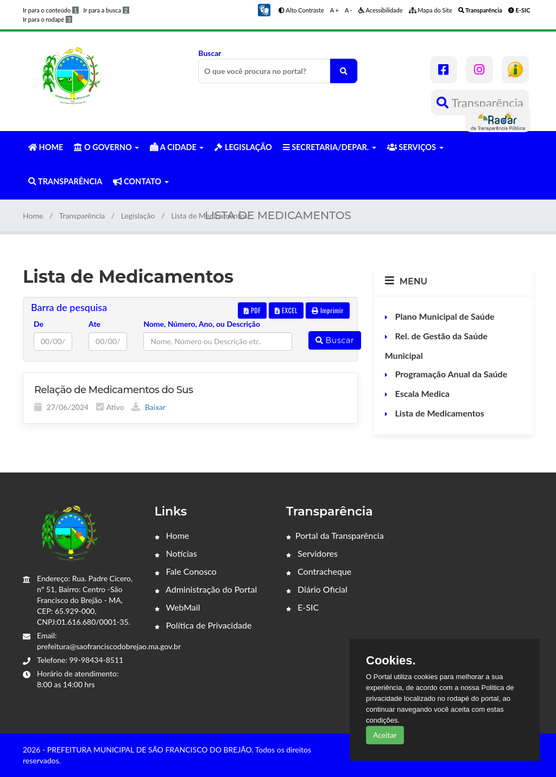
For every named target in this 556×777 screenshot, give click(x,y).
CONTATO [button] (140, 181)
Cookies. (391, 660)
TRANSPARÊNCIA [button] (65, 181)
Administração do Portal (206, 589)
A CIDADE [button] (177, 147)
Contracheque (318, 571)
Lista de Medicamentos (438, 413)
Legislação (138, 215)
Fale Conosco (186, 571)
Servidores (312, 553)
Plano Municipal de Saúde (444, 316)
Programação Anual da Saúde (450, 374)
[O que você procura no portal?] (343, 71)
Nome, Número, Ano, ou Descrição (201, 323)
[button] (264, 9)
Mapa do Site (430, 10)
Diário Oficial (317, 589)
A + (334, 10)
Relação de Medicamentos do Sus (113, 390)
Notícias (176, 553)
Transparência (480, 102)
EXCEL (286, 310)
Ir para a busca (106, 10)
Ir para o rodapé (47, 19)
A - (348, 10)
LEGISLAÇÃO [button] (242, 147)
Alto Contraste (301, 10)
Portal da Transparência (335, 535)
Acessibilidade (380, 10)
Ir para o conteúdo (51, 10)
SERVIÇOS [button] (415, 147)
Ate (94, 323)
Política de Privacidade (203, 625)
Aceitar (385, 734)
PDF (252, 310)
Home (33, 215)
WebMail (177, 607)
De (38, 323)
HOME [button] (45, 147)
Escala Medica (421, 393)
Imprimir (328, 310)
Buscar (277, 65)
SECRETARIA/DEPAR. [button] (329, 147)
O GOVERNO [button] (106, 147)
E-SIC (302, 607)
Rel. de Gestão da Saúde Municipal (436, 345)
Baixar (148, 407)
